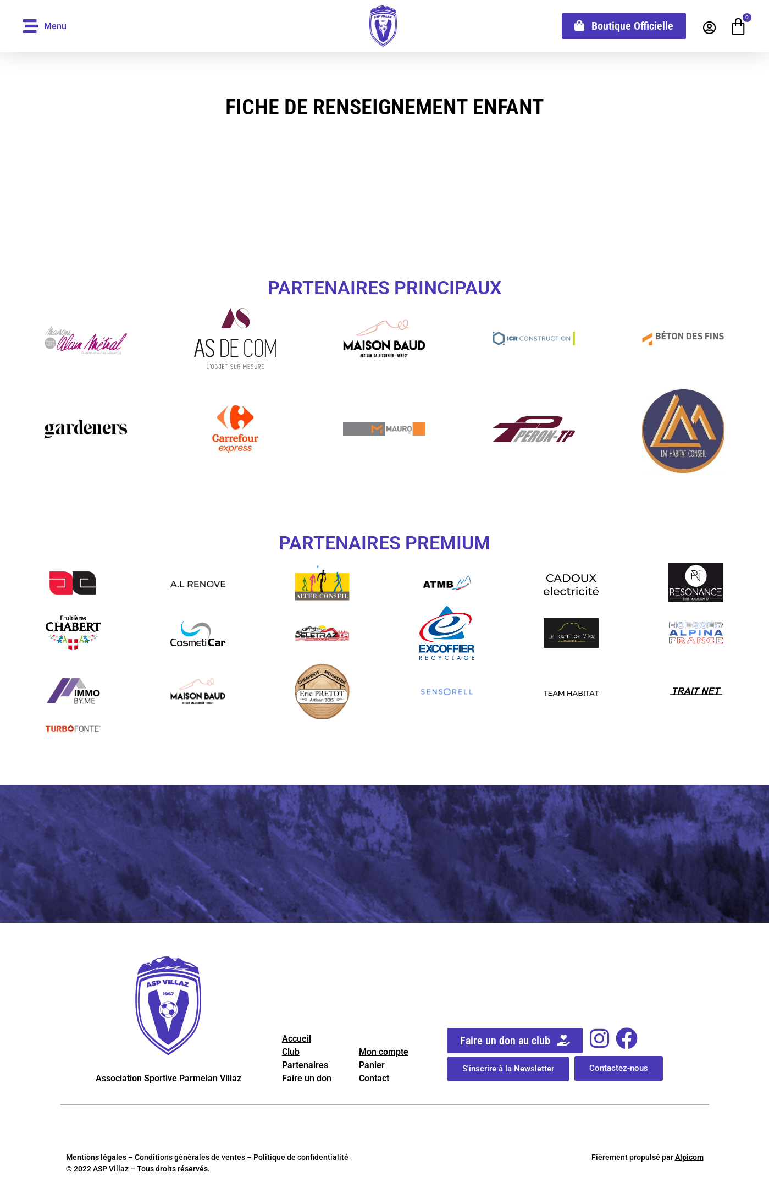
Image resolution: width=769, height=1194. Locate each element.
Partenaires (305, 1065)
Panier (372, 1065)
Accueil (296, 1038)
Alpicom (689, 1157)
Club (291, 1052)
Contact (374, 1078)
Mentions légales (96, 1157)
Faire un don (306, 1078)
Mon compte (383, 1052)
